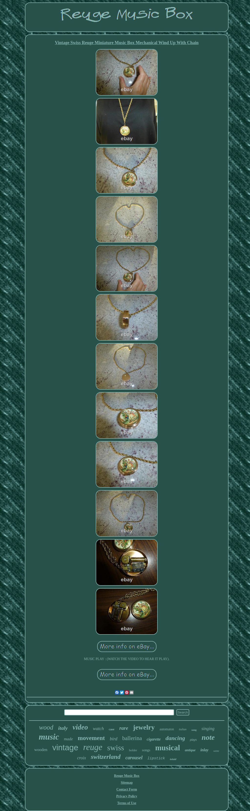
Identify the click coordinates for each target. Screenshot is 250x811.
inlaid (173, 759)
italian (183, 729)
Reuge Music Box (126, 776)
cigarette (154, 739)
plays (193, 740)
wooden (40, 749)
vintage (65, 747)
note (208, 737)
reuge (92, 747)
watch (98, 728)
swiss (115, 747)
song (194, 729)
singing (207, 728)
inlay (204, 750)
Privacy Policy (126, 796)
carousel (134, 757)
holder (133, 750)
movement (91, 738)
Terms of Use (126, 803)
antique (190, 750)
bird (113, 738)
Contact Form (126, 789)
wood (46, 727)
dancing (175, 738)
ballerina (132, 738)
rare (123, 728)
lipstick (156, 758)
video (80, 727)
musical (167, 747)
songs (146, 750)
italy (63, 728)
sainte (216, 751)
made (68, 739)
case (112, 729)
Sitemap (127, 782)
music (49, 736)
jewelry (144, 727)
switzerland (105, 756)
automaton (166, 729)
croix (81, 757)
